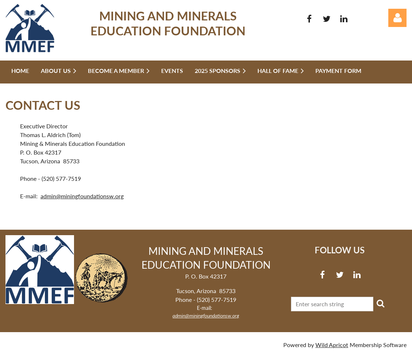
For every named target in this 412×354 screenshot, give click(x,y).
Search (380, 303)
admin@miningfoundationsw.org (82, 195)
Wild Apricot (331, 344)
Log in (397, 18)
